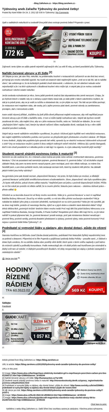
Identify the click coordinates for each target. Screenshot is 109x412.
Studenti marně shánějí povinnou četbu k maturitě (37, 153)
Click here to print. (99, 404)
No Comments (62, 12)
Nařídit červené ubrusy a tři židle (25, 73)
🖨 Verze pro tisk (9, 258)
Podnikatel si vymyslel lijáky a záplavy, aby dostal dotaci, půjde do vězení (54, 227)
